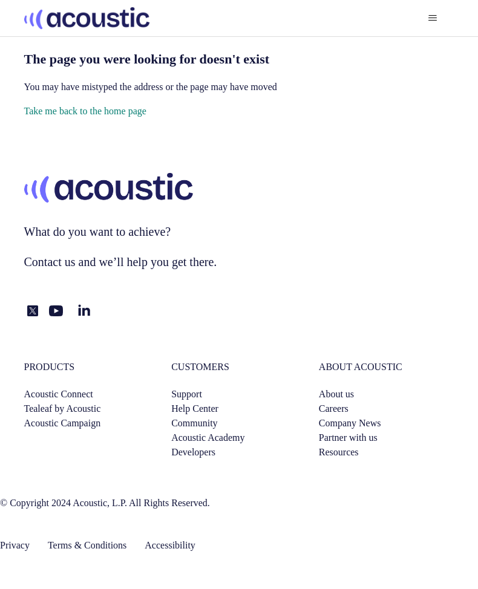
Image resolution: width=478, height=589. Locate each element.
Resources (339, 452)
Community (194, 423)
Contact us (50, 261)
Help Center (194, 408)
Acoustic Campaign (62, 423)
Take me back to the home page (85, 111)
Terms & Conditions (87, 545)
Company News (350, 423)
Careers (334, 408)
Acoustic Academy (207, 437)
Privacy (15, 545)
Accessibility (170, 545)
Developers (193, 452)
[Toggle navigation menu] (432, 18)
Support (186, 394)
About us (336, 394)
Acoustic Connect (58, 394)
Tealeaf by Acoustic (62, 408)
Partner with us (348, 437)
